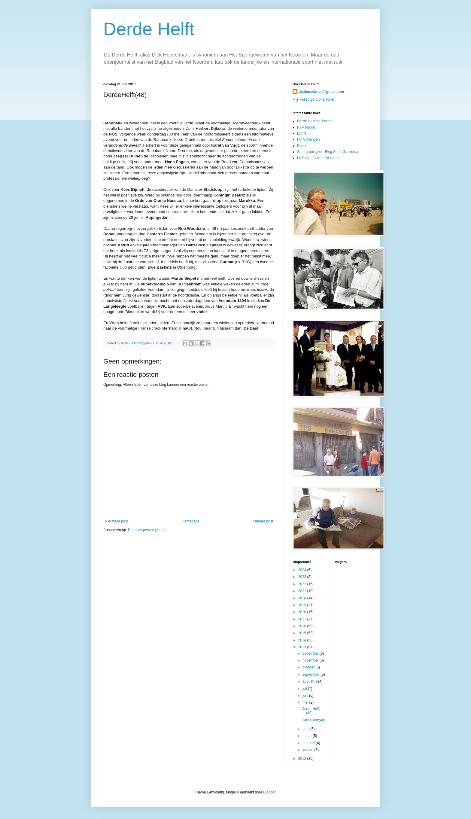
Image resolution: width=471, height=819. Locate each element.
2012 (302, 759)
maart (307, 736)
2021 (302, 591)
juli (305, 689)
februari (309, 743)
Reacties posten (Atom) (147, 530)
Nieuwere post (116, 521)
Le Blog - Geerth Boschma (318, 158)
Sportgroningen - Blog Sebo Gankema (327, 152)
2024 (302, 570)
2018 (302, 612)
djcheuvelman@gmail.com (321, 92)
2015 (302, 633)
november (311, 660)
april (306, 729)
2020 (302, 598)
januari (308, 750)
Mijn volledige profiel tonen (314, 99)
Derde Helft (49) (311, 711)
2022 (302, 584)
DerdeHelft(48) (313, 720)
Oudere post (263, 521)
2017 (302, 619)
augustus (310, 681)
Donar (302, 146)
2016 (302, 626)
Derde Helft (148, 29)
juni (305, 695)
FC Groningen (308, 139)
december (311, 653)
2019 (302, 605)
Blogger (269, 792)
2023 (302, 577)
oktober (308, 667)
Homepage (190, 521)
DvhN (301, 133)
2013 (302, 647)
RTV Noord (306, 127)
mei (305, 702)
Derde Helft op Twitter (314, 121)
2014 (302, 640)
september (311, 674)
